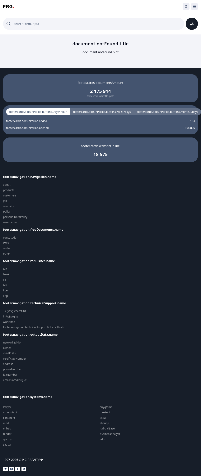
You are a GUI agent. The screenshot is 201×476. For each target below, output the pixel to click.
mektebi (105, 412)
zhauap (104, 423)
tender (7, 434)
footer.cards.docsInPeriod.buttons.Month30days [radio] (167, 112)
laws (6, 243)
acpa (103, 418)
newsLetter (10, 222)
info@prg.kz (10, 316)
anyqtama (106, 407)
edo (102, 439)
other (6, 253)
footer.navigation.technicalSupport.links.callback (33, 327)
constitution (10, 237)
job (5, 201)
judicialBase (107, 428)
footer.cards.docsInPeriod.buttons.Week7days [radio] (102, 112)
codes (6, 248)
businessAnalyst (110, 434)
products (8, 190)
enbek (7, 428)
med (6, 423)
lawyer (7, 407)
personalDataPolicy (15, 217)
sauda (7, 444)
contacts (8, 206)
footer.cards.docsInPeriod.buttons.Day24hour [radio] (38, 112)
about (7, 184)
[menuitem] (36, 185)
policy (6, 211)
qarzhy (7, 439)
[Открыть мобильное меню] (194, 6)
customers (9, 195)
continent (9, 418)
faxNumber (10, 374)
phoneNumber (12, 369)
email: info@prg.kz (14, 380)
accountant (10, 412)
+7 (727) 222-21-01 (14, 311)
